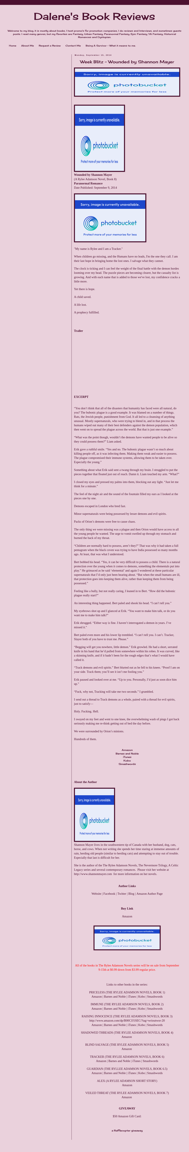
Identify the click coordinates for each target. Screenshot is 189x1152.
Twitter (121, 893)
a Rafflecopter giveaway (127, 1130)
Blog (131, 893)
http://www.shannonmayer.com (93, 874)
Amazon (127, 750)
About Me (27, 45)
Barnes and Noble (127, 753)
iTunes (127, 757)
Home (12, 45)
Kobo (127, 760)
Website (96, 893)
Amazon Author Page (150, 893)
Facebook (109, 893)
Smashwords (127, 764)
